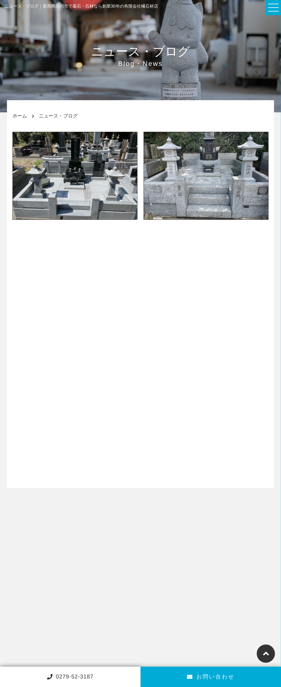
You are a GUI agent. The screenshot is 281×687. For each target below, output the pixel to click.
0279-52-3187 (70, 677)
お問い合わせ (211, 677)
